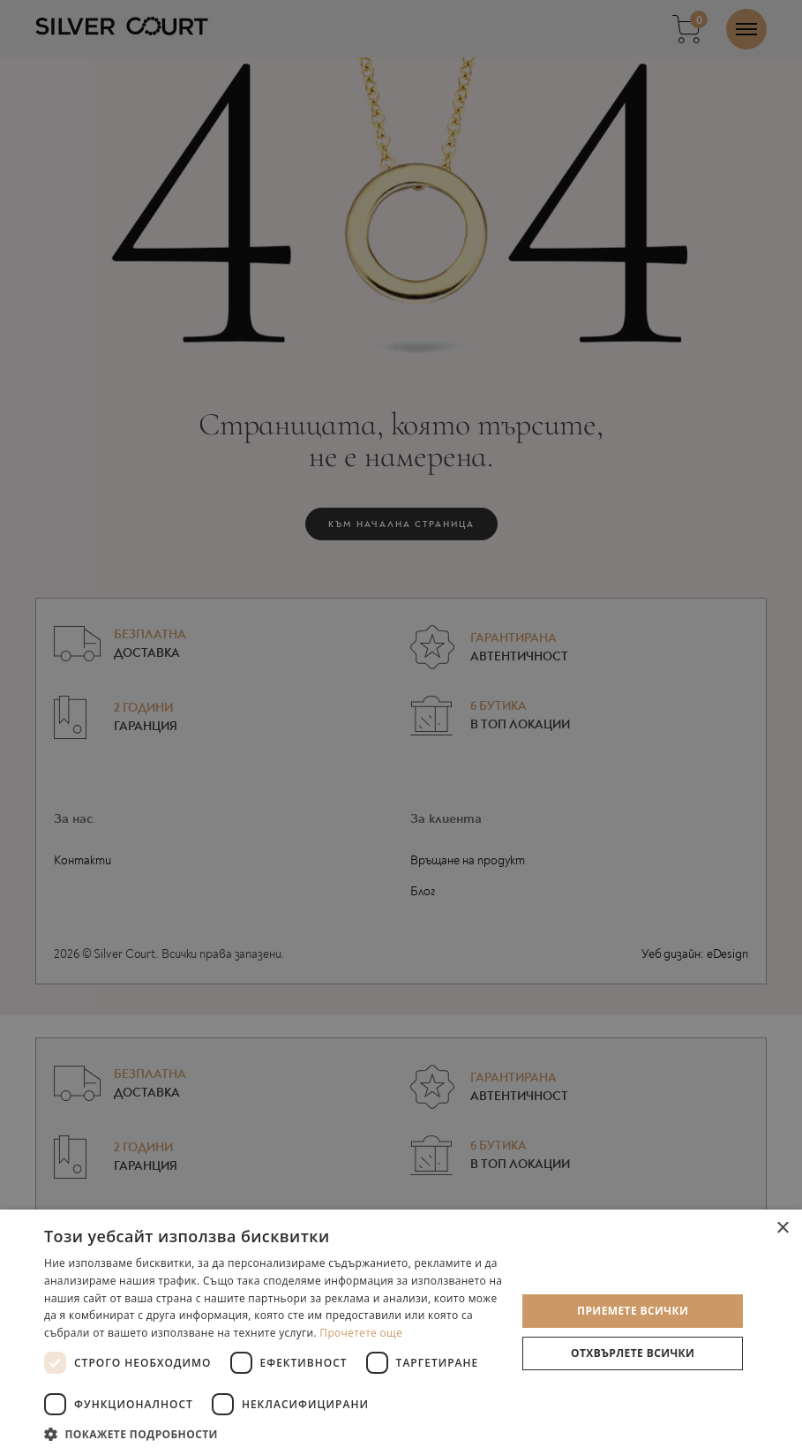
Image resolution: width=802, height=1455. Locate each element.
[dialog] (401, 727)
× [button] (782, 1228)
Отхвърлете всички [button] (632, 1353)
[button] (273, 1433)
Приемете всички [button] (632, 1310)
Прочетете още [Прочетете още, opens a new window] (360, 1332)
